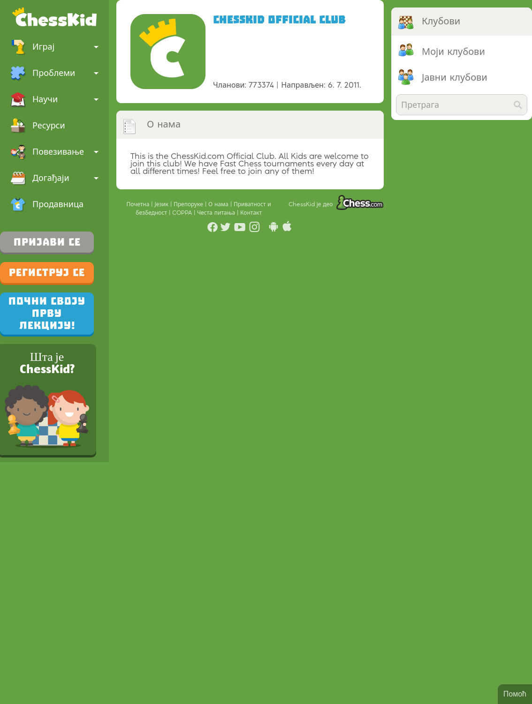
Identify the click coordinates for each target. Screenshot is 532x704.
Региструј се (47, 272)
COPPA (183, 213)
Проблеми (54, 73)
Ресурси (37, 125)
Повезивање (54, 151)
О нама (219, 204)
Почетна (138, 204)
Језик (162, 204)
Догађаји (54, 178)
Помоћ (514, 694)
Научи (54, 99)
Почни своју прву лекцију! (46, 313)
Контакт (251, 213)
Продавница (47, 204)
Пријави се (47, 242)
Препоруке (189, 204)
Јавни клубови (454, 77)
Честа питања (217, 213)
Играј (54, 46)
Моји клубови (453, 52)
